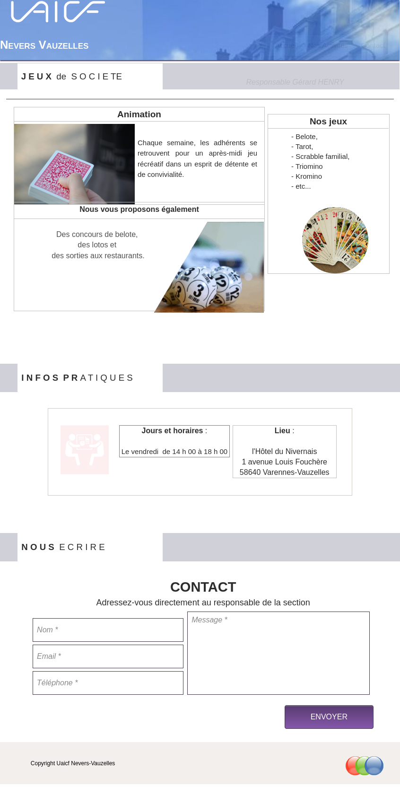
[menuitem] (286, 45)
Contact (373, 45)
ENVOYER (329, 717)
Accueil (286, 45)
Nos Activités (328, 45)
